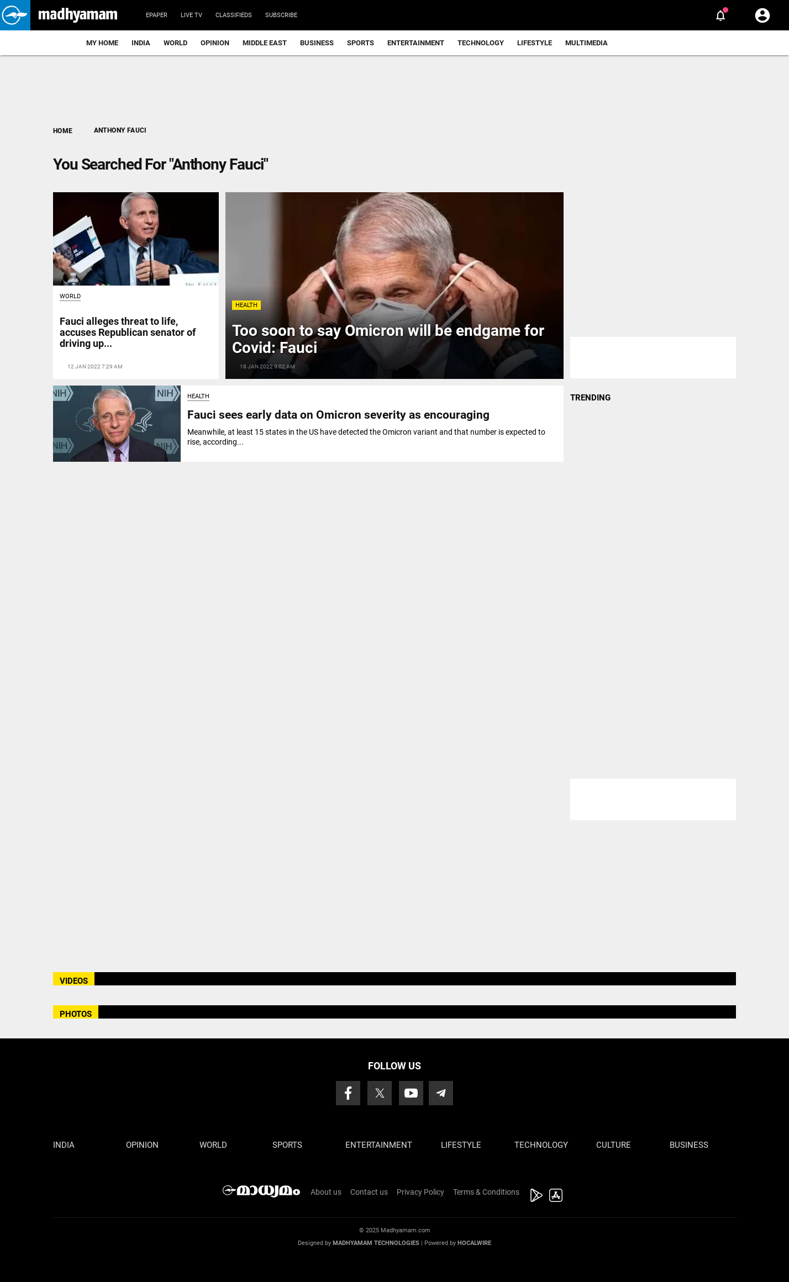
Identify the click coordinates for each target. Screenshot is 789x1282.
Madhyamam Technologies (376, 1243)
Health (246, 305)
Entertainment (415, 43)
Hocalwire (474, 1243)
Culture (613, 1145)
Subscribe (281, 15)
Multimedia (586, 43)
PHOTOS (76, 1014)
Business (317, 43)
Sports (360, 43)
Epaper (156, 15)
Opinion (215, 43)
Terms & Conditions (486, 1192)
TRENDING (590, 398)
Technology (480, 43)
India (141, 43)
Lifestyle (534, 43)
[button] (15, 15)
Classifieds (233, 15)
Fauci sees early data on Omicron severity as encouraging (338, 414)
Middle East (265, 43)
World (175, 43)
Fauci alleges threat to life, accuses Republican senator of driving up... (128, 332)
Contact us (369, 1192)
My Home (102, 43)
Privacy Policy (420, 1192)
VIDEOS (74, 981)
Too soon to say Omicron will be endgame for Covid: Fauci (388, 339)
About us (326, 1192)
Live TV (191, 15)
